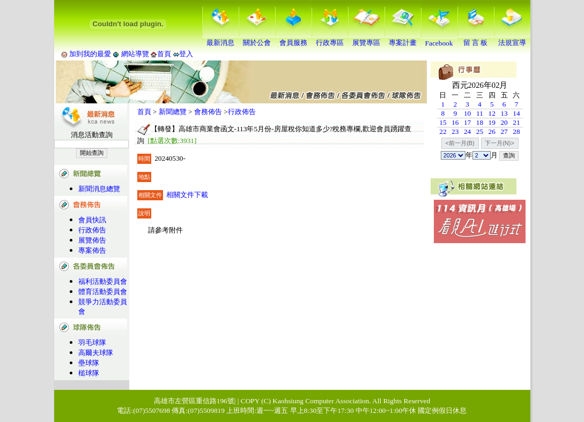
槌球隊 (88, 373)
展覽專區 (366, 39)
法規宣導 (512, 39)
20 (503, 122)
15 (442, 122)
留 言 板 (475, 39)
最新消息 (220, 39)
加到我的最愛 (90, 54)
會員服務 (293, 39)
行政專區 (330, 39)
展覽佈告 (92, 240)
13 (503, 113)
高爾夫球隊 (95, 353)
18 (479, 122)
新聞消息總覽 (99, 189)
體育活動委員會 (102, 292)
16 (455, 122)
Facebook (439, 40)
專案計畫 (403, 39)
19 (492, 122)
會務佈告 (208, 112)
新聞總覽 (173, 112)
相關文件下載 (187, 195)
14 (516, 113)
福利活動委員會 (102, 281)
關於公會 (257, 39)
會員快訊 (92, 220)
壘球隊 (88, 363)
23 (455, 131)
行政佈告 (92, 230)
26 (492, 131)
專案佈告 (92, 250)
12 (492, 113)
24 (467, 131)
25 (479, 131)
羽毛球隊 (92, 342)
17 (467, 122)
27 (503, 131)
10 (467, 113)
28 (516, 131)
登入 (186, 54)
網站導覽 (135, 54)
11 (479, 113)
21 (516, 122)
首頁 (164, 54)
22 (442, 131)
